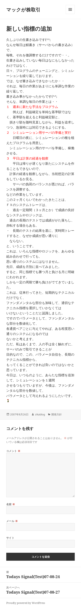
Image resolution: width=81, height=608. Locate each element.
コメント (13, 451)
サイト (10, 538)
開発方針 (56, 414)
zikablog (40, 414)
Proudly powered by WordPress (25, 603)
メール (12, 521)
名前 (10, 504)
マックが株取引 (23, 9)
